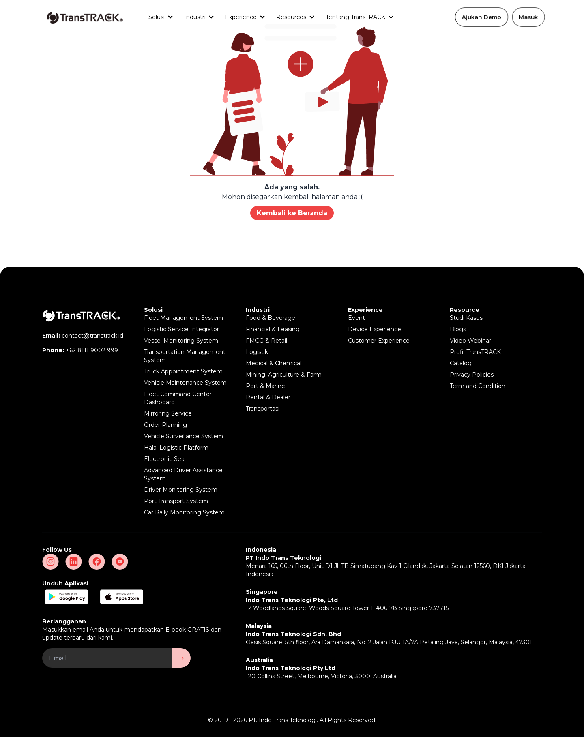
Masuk (528, 17)
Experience (241, 17)
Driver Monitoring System (180, 489)
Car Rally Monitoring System (184, 512)
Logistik (257, 352)
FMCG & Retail (266, 340)
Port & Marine (265, 386)
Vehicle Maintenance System (185, 382)
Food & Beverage (270, 317)
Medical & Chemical (273, 363)
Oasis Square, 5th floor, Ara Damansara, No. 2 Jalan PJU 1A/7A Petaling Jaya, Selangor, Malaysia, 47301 (389, 642)
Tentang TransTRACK (355, 17)
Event (356, 317)
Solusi (156, 17)
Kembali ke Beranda (292, 213)
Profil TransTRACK (475, 352)
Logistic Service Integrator (181, 329)
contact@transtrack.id (92, 335)
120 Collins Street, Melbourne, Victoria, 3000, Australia (321, 676)
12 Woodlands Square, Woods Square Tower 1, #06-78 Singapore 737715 (347, 608)
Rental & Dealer (268, 397)
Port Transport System (176, 501)
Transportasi (262, 408)
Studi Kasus (466, 317)
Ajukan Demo (482, 17)
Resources (291, 17)
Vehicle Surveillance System (183, 436)
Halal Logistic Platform (176, 447)
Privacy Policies (472, 374)
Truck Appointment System (183, 371)
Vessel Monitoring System (181, 340)
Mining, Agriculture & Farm (284, 374)
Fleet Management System (183, 317)
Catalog (461, 363)
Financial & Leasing (273, 329)
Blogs (458, 329)
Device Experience (374, 329)
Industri (195, 17)
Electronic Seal (165, 459)
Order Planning (165, 424)
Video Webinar (470, 340)
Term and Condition (477, 386)
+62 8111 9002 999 (92, 350)
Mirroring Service (168, 413)
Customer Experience (379, 340)
